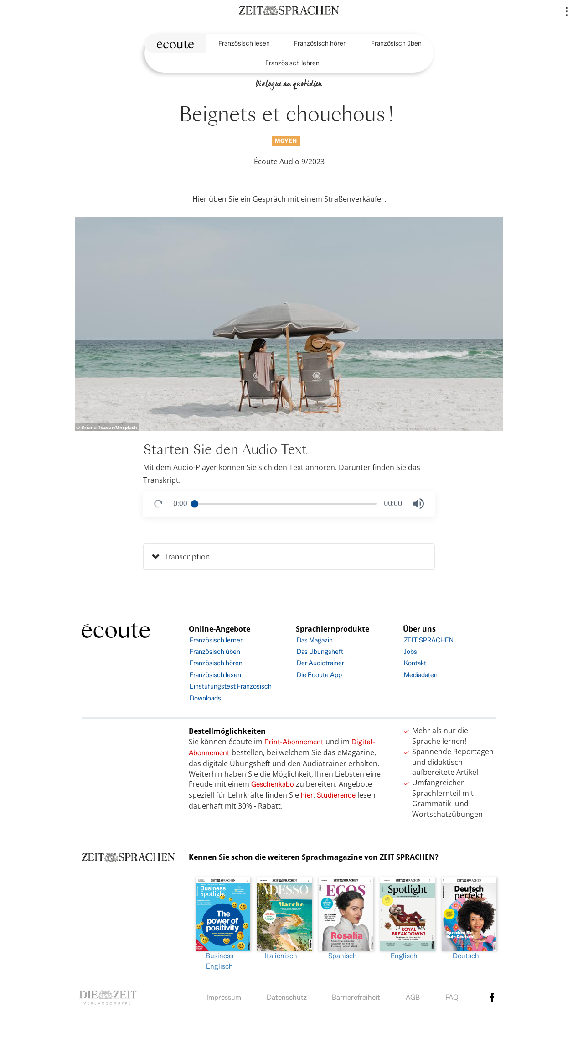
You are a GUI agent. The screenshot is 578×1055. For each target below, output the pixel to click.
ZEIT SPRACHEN (429, 640)
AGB (413, 997)
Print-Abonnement (294, 742)
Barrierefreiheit (356, 997)
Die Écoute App (319, 674)
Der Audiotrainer (320, 662)
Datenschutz (287, 997)
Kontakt (415, 662)
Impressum (223, 997)
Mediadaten (421, 674)
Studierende (336, 795)
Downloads (205, 698)
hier (307, 795)
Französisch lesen (244, 43)
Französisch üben (396, 43)
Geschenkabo (272, 784)
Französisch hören (320, 43)
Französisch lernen (217, 640)
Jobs (410, 651)
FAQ (452, 997)
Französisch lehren (292, 62)
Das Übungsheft (320, 651)
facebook (492, 997)
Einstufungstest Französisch (231, 686)
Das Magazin (315, 640)
